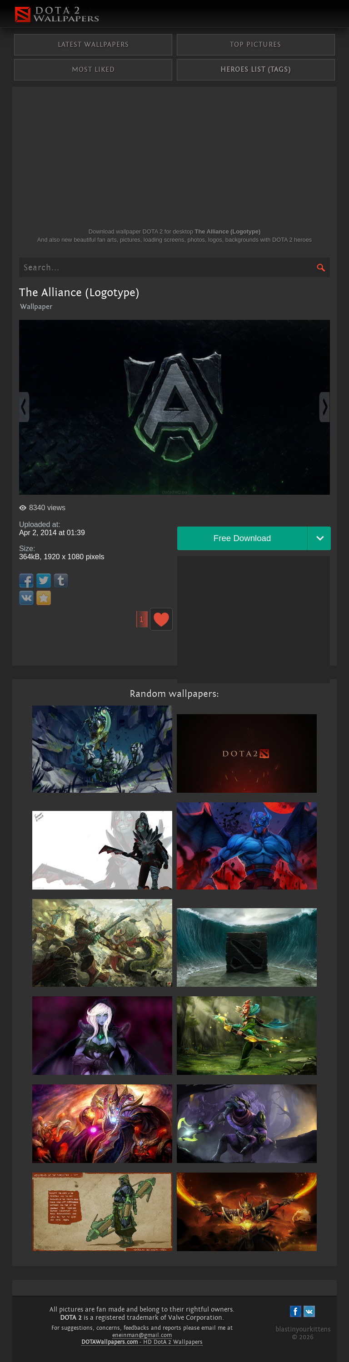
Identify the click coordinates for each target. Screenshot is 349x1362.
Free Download (242, 538)
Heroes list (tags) (255, 69)
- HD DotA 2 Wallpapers (142, 1342)
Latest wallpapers (93, 44)
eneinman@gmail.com (142, 1335)
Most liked (93, 69)
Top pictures (255, 44)
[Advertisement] (174, 159)
